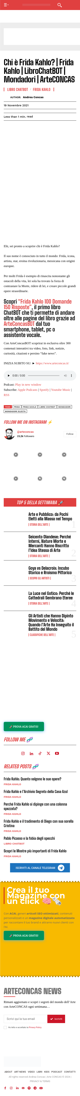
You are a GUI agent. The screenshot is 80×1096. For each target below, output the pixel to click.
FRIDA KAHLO (12, 784)
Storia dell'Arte (39, 524)
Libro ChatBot (47, 407)
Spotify (44, 390)
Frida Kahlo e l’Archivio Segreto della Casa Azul (36, 791)
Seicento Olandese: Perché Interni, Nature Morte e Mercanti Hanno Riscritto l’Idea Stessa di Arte (50, 543)
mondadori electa (15, 411)
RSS (6, 395)
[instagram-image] (16, 455)
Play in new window (28, 384)
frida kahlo (29, 407)
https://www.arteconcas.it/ (52, 363)
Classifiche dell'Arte (42, 634)
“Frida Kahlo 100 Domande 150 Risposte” (38, 304)
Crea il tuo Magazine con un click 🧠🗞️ (36, 895)
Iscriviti (56, 1019)
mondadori (64, 407)
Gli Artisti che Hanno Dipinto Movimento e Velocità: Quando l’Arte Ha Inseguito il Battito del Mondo (51, 622)
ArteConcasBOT (19, 323)
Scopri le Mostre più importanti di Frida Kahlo (35, 851)
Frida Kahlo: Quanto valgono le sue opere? (32, 779)
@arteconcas (25, 432)
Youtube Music (60, 390)
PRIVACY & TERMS (40, 1081)
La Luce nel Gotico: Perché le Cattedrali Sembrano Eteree (51, 595)
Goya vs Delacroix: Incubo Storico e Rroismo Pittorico (50, 570)
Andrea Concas (33, 97)
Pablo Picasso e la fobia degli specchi (29, 838)
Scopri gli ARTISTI (39, 578)
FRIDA (17, 407)
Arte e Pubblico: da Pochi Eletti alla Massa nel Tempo (50, 516)
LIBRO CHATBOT (14, 843)
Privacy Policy (35, 1027)
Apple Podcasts (27, 390)
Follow (69, 434)
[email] (25, 1019)
